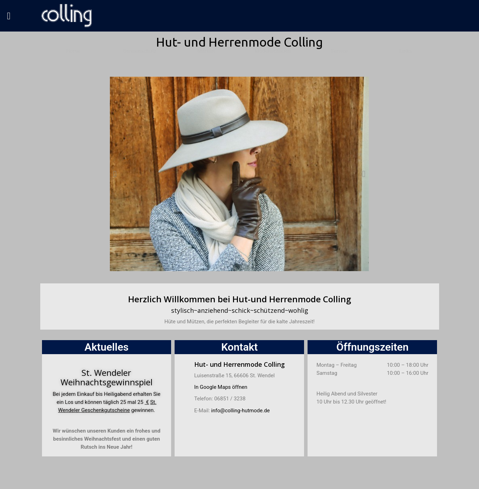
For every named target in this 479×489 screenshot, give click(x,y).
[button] (115, 174)
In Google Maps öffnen (220, 387)
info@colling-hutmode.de (240, 410)
